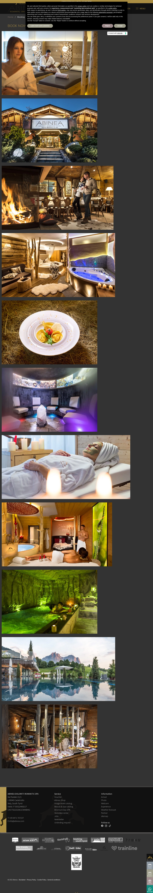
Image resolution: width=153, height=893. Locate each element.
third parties (62, 10)
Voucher (58, 797)
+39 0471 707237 (16, 818)
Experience (106, 806)
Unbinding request (62, 822)
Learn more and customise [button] (40, 26)
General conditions (53, 880)
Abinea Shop (59, 800)
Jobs (56, 816)
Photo (103, 800)
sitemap (104, 816)
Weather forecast (108, 809)
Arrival (104, 797)
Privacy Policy (31, 880)
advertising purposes (106, 12)
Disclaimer (22, 880)
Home (10, 17)
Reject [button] (107, 26)
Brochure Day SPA (62, 809)
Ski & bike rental (61, 813)
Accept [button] (119, 26)
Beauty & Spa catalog (63, 806)
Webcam (105, 803)
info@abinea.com (16, 821)
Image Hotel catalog (63, 803)
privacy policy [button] (82, 6)
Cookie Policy (41, 880)
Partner (104, 813)
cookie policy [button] (112, 8)
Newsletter (59, 819)
